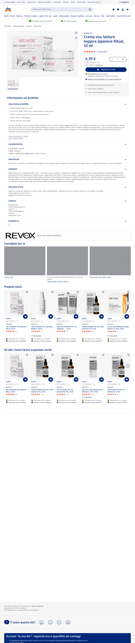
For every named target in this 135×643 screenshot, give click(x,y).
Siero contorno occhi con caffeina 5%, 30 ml (116, 391)
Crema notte (37, 26)
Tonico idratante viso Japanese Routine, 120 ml (42, 328)
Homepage (7, 26)
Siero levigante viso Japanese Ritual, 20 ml (16, 328)
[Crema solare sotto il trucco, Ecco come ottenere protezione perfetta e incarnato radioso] (67, 264)
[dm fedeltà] (124, 2)
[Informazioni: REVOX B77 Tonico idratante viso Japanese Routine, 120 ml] (36, 336)
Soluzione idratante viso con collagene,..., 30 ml (67, 328)
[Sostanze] (67, 169)
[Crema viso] (24, 264)
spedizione (99, 65)
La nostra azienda (9, 2)
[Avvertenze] (67, 159)
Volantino (66, 2)
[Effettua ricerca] (90, 9)
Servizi (73, 2)
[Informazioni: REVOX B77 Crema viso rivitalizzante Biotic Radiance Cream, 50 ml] (112, 336)
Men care (48, 16)
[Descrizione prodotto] (67, 104)
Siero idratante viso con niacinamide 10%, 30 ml (65, 391)
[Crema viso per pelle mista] (110, 264)
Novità (6, 16)
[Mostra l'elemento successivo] (127, 303)
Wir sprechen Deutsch (94, 2)
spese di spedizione (37, 606)
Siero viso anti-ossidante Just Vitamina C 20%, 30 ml (92, 391)
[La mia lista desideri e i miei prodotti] (118, 9)
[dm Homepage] (8, 9)
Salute (55, 16)
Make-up (19, 16)
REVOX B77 (88, 33)
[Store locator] (113, 9)
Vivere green (57, 2)
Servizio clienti (81, 2)
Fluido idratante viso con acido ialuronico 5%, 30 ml (93, 328)
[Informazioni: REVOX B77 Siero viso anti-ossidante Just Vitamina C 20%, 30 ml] (87, 397)
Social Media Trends (124, 16)
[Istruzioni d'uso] (67, 187)
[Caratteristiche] (67, 144)
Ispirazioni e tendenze (44, 2)
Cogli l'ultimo (110, 16)
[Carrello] (127, 9)
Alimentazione (64, 16)
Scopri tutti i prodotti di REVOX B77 (34, 235)
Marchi (12, 16)
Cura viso (29, 26)
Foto (102, 16)
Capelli (41, 16)
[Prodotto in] (67, 221)
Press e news (21, 2)
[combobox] (62, 9)
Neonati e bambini (77, 16)
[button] (41, 622)
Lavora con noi (31, 2)
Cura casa (88, 16)
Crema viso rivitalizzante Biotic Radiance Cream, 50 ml (118, 328)
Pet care (97, 16)
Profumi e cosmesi (30, 16)
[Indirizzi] (67, 201)
